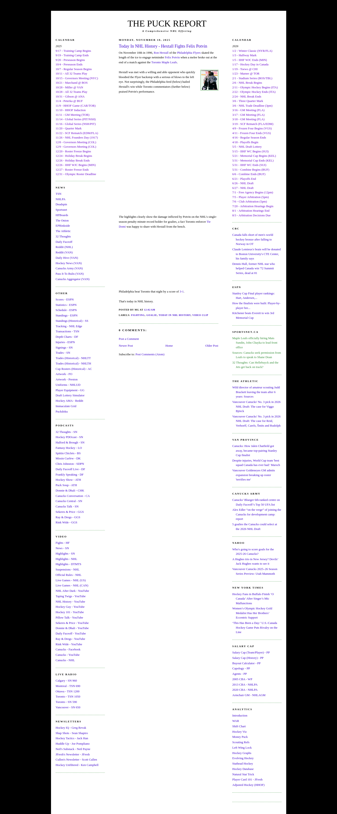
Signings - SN (64, 347)
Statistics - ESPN (66, 305)
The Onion (62, 220)
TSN (59, 193)
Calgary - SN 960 (66, 680)
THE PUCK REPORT (167, 23)
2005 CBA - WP (242, 679)
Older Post (211, 345)
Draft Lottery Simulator (70, 395)
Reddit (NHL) (64, 247)
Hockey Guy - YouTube (70, 606)
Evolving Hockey (243, 758)
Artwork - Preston (67, 379)
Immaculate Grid (66, 406)
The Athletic (63, 231)
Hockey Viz (239, 731)
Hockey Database (243, 769)
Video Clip (200, 315)
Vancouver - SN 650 (68, 707)
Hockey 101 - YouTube (70, 612)
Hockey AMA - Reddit (69, 400)
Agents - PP (239, 673)
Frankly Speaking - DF (70, 474)
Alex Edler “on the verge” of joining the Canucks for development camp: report (256, 514)
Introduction (239, 715)
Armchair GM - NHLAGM (249, 695)
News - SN (62, 548)
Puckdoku (62, 411)
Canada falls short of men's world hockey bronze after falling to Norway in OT (252, 239)
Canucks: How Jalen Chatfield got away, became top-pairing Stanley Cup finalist (254, 450)
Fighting (138, 315)
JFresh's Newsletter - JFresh (73, 754)
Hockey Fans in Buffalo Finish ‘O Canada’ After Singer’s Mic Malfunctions (253, 598)
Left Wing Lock (242, 747)
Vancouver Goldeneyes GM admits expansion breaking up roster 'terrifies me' (253, 475)
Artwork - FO (64, 374)
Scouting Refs (240, 742)
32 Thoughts (63, 236)
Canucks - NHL (65, 660)
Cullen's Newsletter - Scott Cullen (76, 759)
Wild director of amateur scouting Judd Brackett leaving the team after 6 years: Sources (256, 392)
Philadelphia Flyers (189, 52)
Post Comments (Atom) (150, 354)
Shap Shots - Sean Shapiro (72, 733)
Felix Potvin (172, 57)
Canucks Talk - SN (67, 506)
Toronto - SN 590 (66, 702)
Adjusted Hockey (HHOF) (248, 785)
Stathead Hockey (242, 763)
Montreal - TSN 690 (68, 686)
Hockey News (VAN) (69, 263)
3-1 (181, 291)
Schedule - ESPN (66, 310)
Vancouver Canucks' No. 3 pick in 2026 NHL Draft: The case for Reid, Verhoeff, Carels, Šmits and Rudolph (256, 421)
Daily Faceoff (64, 242)
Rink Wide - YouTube (69, 644)
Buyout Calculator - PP (246, 663)
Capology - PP (241, 668)
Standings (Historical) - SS (72, 321)
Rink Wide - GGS (66, 522)
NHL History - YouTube (70, 601)
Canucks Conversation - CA (73, 496)
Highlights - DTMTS (68, 564)
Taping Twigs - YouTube (71, 596)
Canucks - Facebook (68, 649)
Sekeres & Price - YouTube (72, 623)
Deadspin (61, 204)
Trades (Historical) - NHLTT (73, 358)
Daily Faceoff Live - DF (70, 469)
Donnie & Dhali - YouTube (72, 628)
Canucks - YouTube (68, 654)
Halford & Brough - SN (70, 442)
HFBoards (62, 215)
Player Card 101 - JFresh (247, 779)
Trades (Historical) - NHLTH (73, 363)
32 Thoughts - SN (66, 432)
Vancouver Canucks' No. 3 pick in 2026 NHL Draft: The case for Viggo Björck (256, 406)
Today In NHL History (175, 315)
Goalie (151, 315)
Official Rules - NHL (69, 575)
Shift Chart (239, 726)
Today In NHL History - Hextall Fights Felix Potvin (163, 46)
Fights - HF (63, 542)
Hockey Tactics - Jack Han (72, 738)
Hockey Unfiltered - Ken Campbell (77, 765)
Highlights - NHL (66, 559)
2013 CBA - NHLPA (245, 684)
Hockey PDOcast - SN (69, 437)
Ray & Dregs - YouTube (70, 639)
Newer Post (126, 345)
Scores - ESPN (65, 299)
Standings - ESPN (67, 315)
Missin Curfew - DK (68, 458)
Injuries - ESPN (65, 342)
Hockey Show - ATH (68, 479)
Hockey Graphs (241, 753)
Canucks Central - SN (69, 501)
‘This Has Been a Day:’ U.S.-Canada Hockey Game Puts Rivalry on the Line (255, 627)
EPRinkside (63, 225)
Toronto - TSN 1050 (68, 696)
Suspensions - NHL (68, 569)
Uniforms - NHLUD (68, 384)
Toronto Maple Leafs (164, 62)
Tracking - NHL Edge (69, 326)
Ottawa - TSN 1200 (68, 691)
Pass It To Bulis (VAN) (70, 273)
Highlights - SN (65, 553)
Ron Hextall (161, 52)
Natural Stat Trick (243, 774)
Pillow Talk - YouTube (69, 617)
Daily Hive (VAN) (67, 257)
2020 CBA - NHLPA (245, 689)
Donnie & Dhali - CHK (70, 490)
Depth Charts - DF (67, 336)
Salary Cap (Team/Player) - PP (251, 652)
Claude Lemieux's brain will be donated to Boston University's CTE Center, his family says (256, 254)
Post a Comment (129, 339)
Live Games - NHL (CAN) (72, 585)
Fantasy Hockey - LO (69, 448)
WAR (235, 721)
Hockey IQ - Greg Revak (71, 727)
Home (169, 345)
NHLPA (61, 199)
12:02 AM (149, 309)
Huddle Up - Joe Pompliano (73, 743)
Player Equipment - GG (70, 390)
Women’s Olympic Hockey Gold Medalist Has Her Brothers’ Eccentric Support (252, 613)
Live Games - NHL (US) (71, 580)
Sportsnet (61, 209)
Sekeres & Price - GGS (70, 512)
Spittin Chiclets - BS (68, 453)
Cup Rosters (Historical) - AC (74, 369)
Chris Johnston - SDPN (70, 463)
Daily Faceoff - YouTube (71, 633)
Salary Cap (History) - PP (248, 658)
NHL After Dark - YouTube (72, 591)
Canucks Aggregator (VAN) (73, 279)
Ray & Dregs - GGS (68, 517)
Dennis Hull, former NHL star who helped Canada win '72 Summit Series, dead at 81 (253, 268)
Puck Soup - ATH (66, 485)
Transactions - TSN (67, 331)
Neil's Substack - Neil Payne (73, 749)
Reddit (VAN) (64, 252)
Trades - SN (63, 352)
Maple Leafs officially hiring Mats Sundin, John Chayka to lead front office (255, 342)
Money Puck (240, 737)
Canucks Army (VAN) (69, 268)
